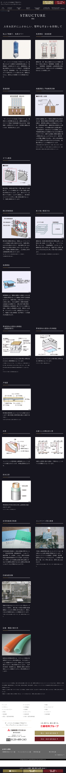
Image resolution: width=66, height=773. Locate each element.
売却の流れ (36, 752)
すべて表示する (60, 755)
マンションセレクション (24, 752)
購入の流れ (52, 752)
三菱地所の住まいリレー (8, 752)
